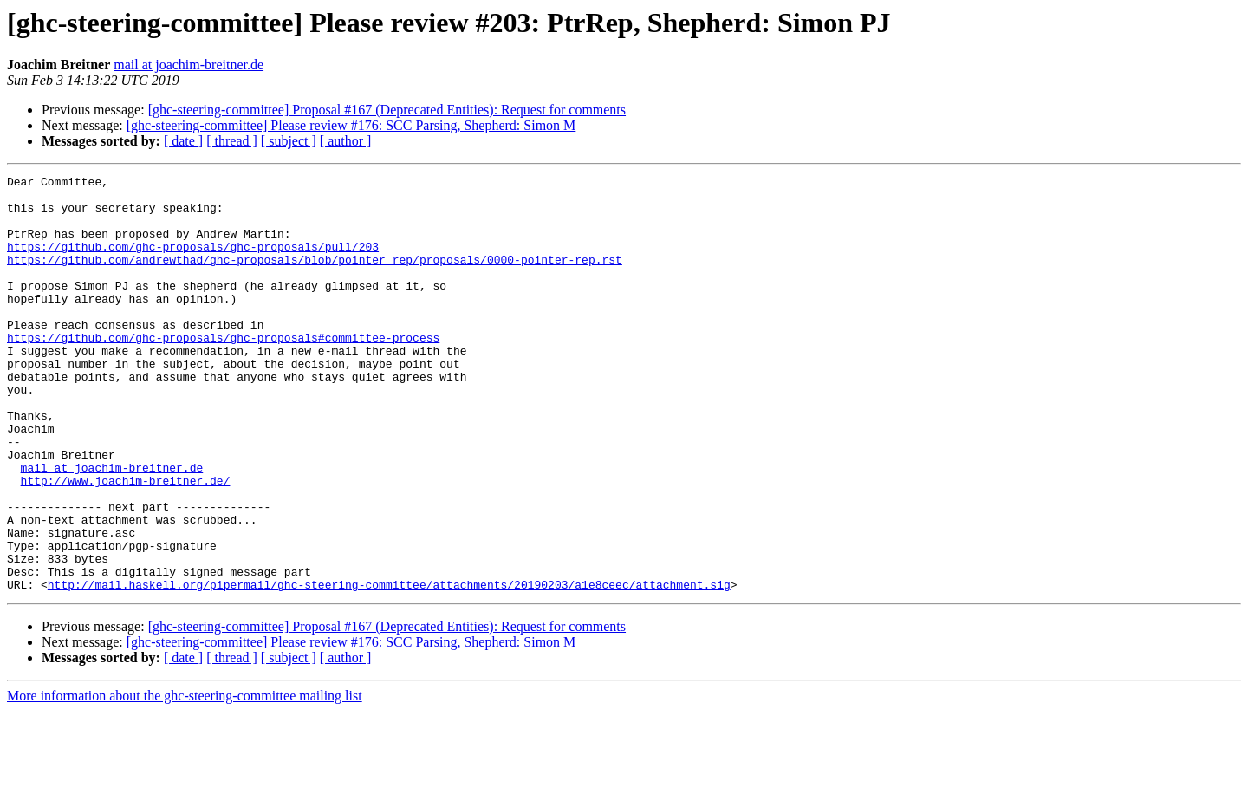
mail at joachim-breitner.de (188, 64)
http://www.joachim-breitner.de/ (126, 542)
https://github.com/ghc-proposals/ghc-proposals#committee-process (223, 371)
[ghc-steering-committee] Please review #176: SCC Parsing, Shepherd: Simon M (351, 125)
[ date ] (183, 140)
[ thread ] (231, 140)
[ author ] (346, 140)
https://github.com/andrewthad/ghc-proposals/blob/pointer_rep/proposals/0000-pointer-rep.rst (314, 277)
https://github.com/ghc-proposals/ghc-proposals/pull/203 (193, 262)
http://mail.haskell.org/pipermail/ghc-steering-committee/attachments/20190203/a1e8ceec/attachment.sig (389, 667)
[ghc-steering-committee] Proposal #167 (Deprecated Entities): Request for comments (387, 109)
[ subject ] (288, 140)
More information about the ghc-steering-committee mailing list (184, 778)
